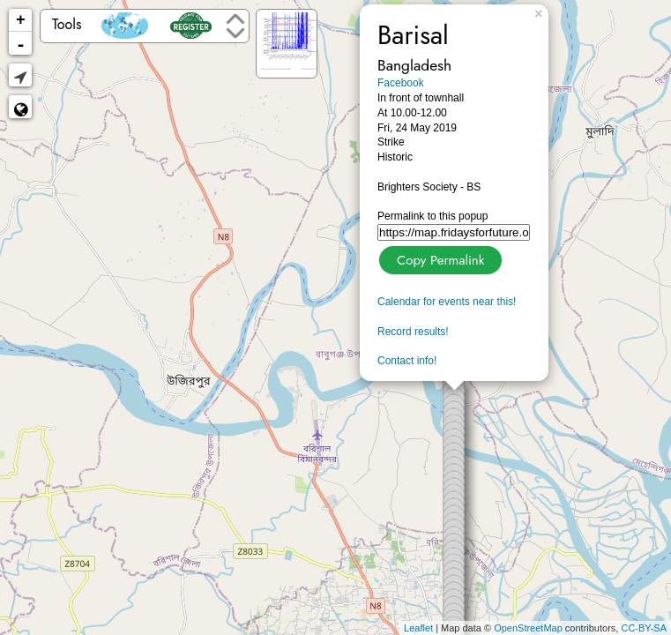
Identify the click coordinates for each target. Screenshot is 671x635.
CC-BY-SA (644, 628)
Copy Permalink (438, 258)
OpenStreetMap (528, 628)
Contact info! (406, 361)
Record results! (413, 331)
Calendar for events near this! (446, 301)
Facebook (400, 83)
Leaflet (418, 628)
